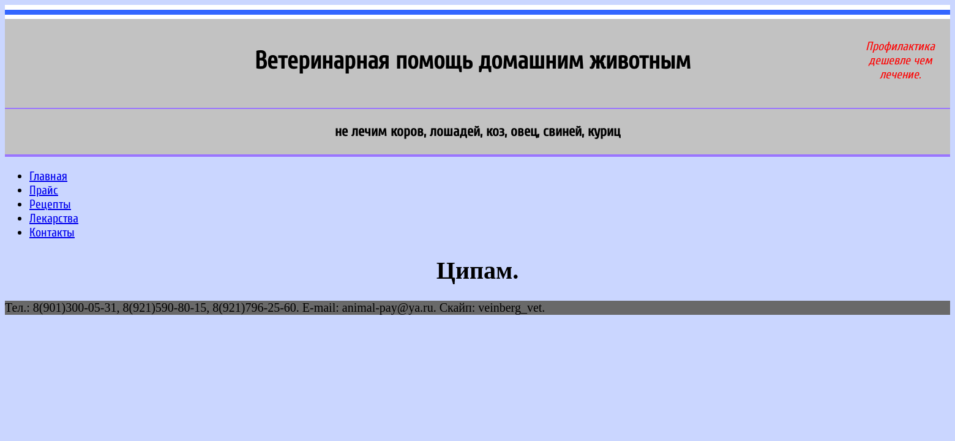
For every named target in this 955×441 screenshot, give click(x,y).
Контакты (52, 232)
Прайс (43, 190)
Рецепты (50, 204)
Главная (48, 176)
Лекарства (53, 218)
